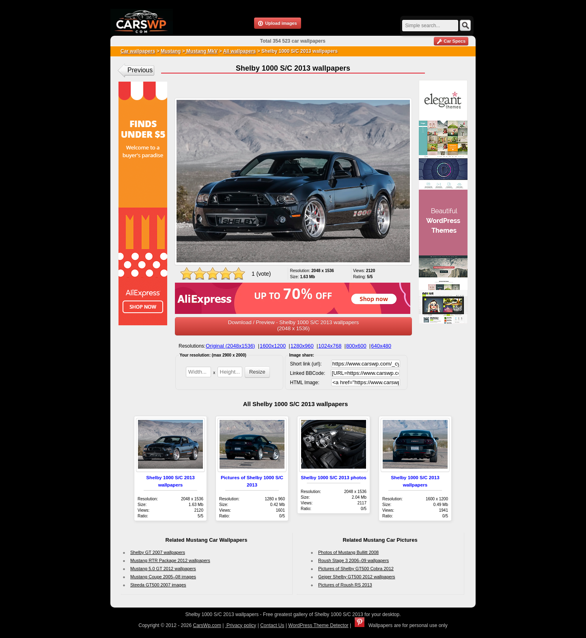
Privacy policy (240, 625)
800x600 (356, 346)
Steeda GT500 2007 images (158, 584)
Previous (140, 70)
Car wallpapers (138, 51)
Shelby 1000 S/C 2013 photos (333, 477)
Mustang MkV (201, 51)
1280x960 (302, 346)
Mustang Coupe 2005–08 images (163, 576)
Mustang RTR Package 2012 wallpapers (170, 560)
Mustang (171, 51)
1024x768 (329, 346)
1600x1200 (273, 346)
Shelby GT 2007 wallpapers (157, 552)
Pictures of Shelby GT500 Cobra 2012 (356, 568)
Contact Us (272, 625)
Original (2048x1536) (230, 346)
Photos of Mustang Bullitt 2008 (348, 552)
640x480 (381, 346)
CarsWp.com (207, 625)
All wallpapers (239, 51)
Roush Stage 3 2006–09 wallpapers (353, 560)
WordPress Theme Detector (318, 625)
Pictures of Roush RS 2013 (345, 584)
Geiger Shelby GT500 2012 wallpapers (356, 576)
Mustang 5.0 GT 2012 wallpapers (163, 568)
